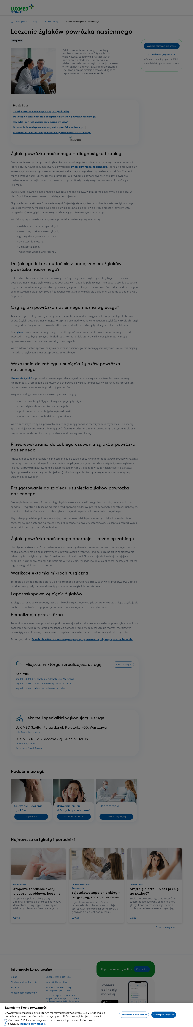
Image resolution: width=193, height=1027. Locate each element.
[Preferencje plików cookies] (5, 1022)
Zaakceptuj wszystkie (163, 1014)
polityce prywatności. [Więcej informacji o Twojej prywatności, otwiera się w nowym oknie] (33, 1023)
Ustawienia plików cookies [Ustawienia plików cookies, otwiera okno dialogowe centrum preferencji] (134, 1014)
